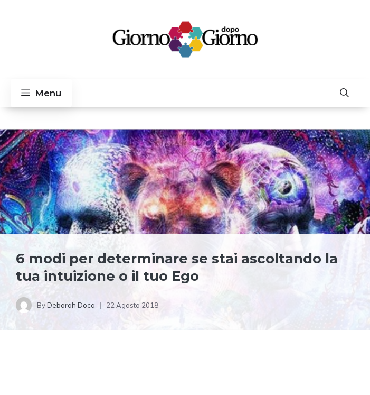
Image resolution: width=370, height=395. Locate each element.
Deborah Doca (71, 305)
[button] (344, 93)
